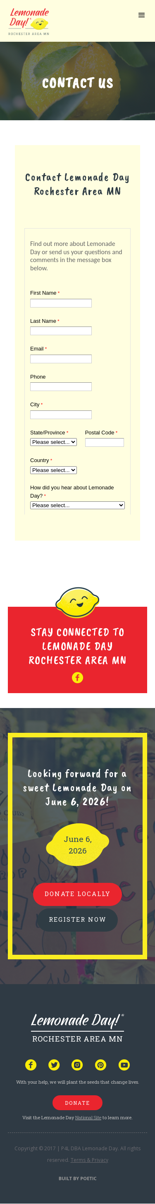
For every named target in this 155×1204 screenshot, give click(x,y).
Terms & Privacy (89, 1159)
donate (77, 1102)
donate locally (77, 893)
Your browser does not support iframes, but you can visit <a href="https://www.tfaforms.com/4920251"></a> (77, 370)
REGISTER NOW (77, 919)
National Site (88, 1117)
